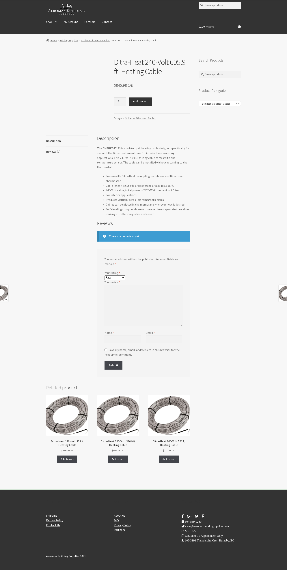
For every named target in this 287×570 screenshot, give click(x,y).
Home (54, 40)
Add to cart (140, 101)
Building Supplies (69, 40)
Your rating (112, 273)
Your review (112, 282)
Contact (107, 22)
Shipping (51, 515)
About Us (119, 515)
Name (109, 332)
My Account (71, 22)
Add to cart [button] (67, 459)
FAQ (116, 520)
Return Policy (54, 520)
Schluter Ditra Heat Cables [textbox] (218, 103)
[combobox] (220, 103)
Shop (49, 22)
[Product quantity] (120, 101)
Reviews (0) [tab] (53, 151)
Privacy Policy (122, 525)
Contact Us (53, 525)
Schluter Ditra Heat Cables (95, 40)
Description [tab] (53, 141)
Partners (89, 22)
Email (150, 332)
